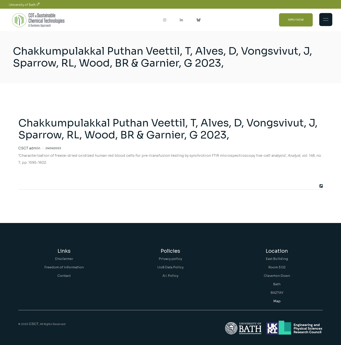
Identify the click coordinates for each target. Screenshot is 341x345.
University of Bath (24, 5)
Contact (64, 276)
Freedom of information (64, 267)
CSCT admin (29, 148)
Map (277, 301)
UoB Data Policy (170, 267)
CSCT (33, 324)
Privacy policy (170, 259)
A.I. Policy (170, 276)
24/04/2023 (53, 148)
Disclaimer (64, 259)
